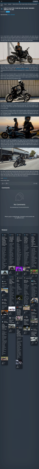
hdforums (5, 178)
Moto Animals (11, 14)
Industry (9, 4)
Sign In (35, 1)
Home (2, 4)
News (5, 4)
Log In (9, 216)
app (18, 216)
